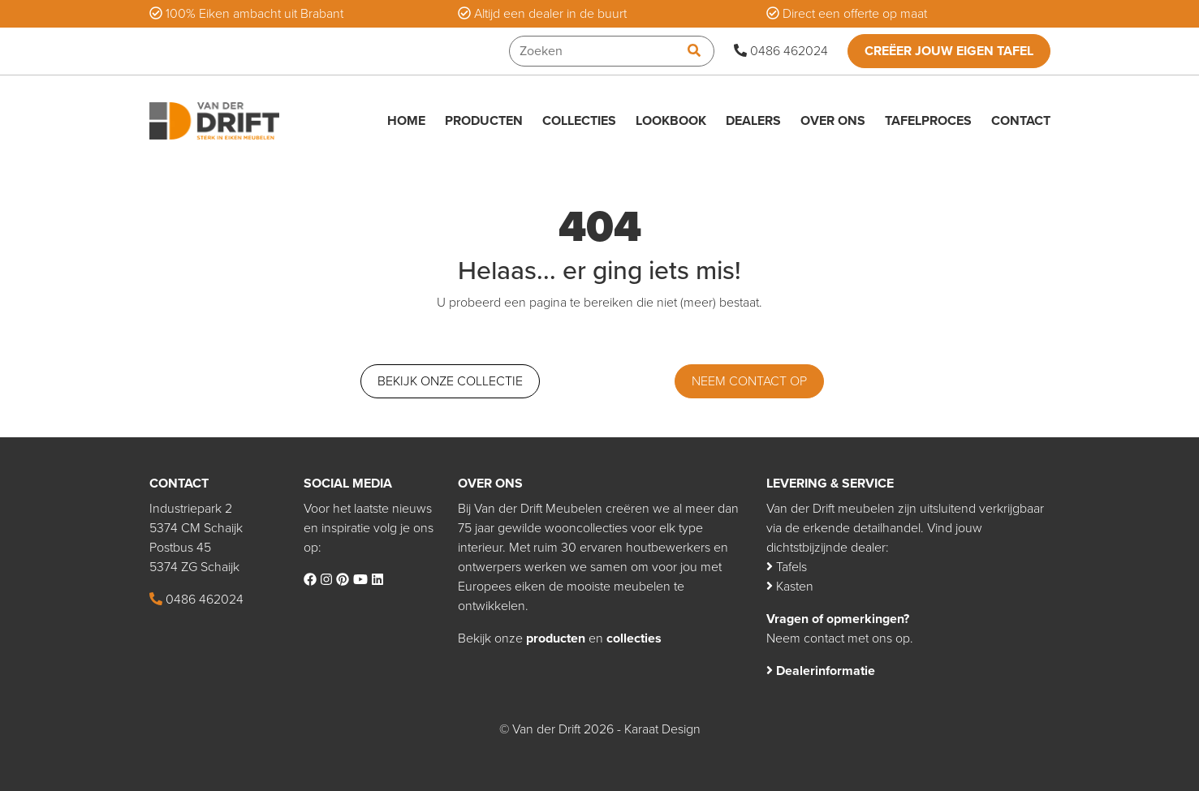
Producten (484, 121)
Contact (1020, 121)
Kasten (789, 586)
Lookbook (671, 121)
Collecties (579, 121)
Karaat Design (662, 729)
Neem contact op (749, 381)
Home (406, 121)
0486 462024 (781, 51)
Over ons (832, 121)
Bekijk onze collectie (450, 381)
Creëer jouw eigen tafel (949, 51)
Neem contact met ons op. (839, 638)
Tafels (786, 567)
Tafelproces (928, 121)
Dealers (753, 121)
